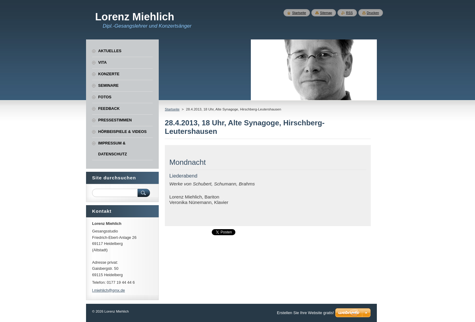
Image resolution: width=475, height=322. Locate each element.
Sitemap (326, 13)
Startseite (172, 109)
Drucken (373, 13)
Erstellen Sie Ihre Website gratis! (305, 312)
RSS (349, 13)
